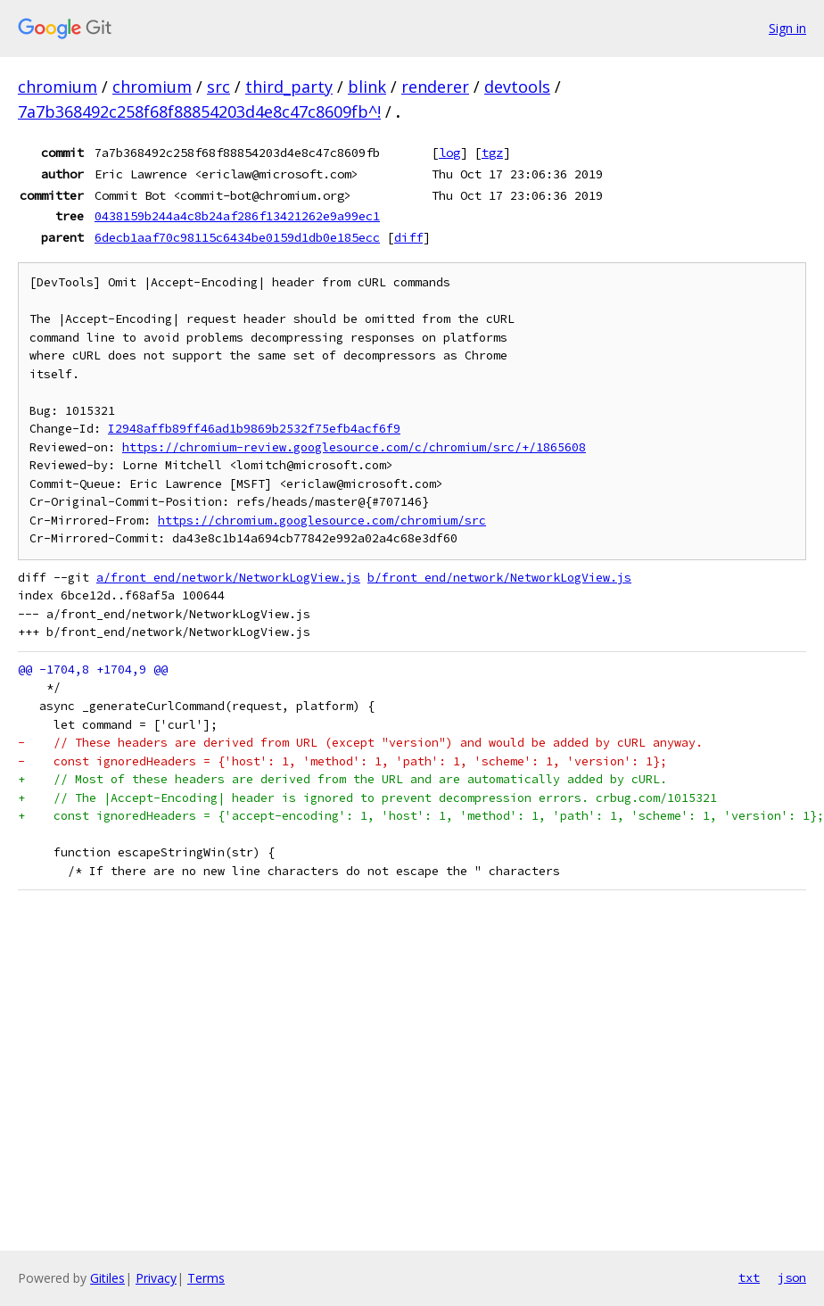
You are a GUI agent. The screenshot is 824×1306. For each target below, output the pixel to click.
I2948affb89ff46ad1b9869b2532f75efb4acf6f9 (254, 428)
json (792, 1277)
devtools (517, 86)
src (218, 86)
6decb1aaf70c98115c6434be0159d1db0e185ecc (237, 237)
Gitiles (107, 1277)
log (449, 153)
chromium (57, 86)
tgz (492, 153)
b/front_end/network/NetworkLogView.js (499, 577)
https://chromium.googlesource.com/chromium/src (322, 520)
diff (408, 237)
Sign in (787, 28)
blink (367, 86)
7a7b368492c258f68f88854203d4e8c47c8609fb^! (199, 111)
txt (749, 1277)
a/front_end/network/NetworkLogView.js (228, 577)
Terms (206, 1277)
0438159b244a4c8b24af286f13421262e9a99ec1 (237, 216)
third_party (289, 86)
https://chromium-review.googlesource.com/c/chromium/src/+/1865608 (354, 447)
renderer (435, 86)
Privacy (156, 1277)
